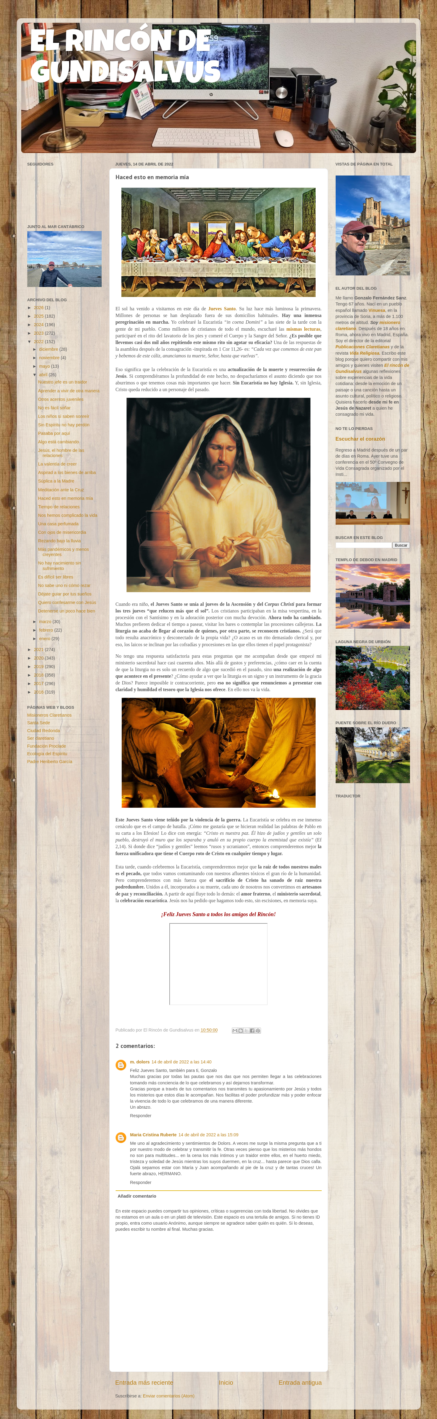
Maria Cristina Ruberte (153, 1134)
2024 (39, 324)
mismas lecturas (303, 329)
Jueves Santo (222, 308)
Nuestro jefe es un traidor (62, 382)
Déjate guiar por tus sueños (64, 594)
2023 (39, 333)
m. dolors (140, 1061)
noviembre (50, 357)
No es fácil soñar (54, 407)
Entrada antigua (300, 1382)
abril (44, 374)
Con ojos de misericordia (62, 532)
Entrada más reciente (144, 1382)
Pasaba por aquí (54, 433)
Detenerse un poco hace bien (66, 611)
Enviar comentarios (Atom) (169, 1395)
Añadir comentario (137, 1196)
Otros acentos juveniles (60, 399)
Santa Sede (38, 722)
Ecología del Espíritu (47, 753)
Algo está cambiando (58, 441)
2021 (39, 649)
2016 (39, 692)
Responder (140, 1115)
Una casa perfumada (58, 523)
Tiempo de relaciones (59, 506)
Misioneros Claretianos (49, 715)
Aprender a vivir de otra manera (68, 390)
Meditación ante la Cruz (61, 489)
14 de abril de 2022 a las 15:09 (208, 1134)
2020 (39, 658)
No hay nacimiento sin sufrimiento (59, 566)
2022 (39, 341)
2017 (39, 683)
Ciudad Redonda (43, 730)
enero (45, 638)
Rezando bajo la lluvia (59, 540)
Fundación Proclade (46, 746)
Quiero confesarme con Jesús (67, 602)
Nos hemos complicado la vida (67, 515)
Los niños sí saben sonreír (63, 416)
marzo (46, 621)
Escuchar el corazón (360, 439)
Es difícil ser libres (55, 577)
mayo (45, 366)
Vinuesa (376, 310)
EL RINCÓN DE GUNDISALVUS (125, 60)
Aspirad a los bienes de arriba (67, 472)
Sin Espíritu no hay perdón (64, 424)
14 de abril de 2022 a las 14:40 (181, 1061)
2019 (39, 666)
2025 (39, 316)
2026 (39, 307)
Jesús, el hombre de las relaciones (61, 453)
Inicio (226, 1382)
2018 (39, 675)
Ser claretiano (40, 738)
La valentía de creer (57, 464)
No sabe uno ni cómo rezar (64, 585)
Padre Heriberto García (50, 761)
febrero (46, 630)
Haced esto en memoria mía (65, 498)
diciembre (49, 349)
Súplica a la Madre (56, 481)
